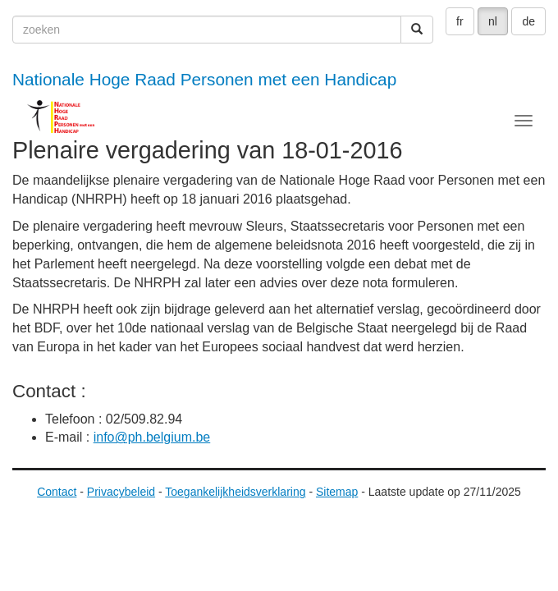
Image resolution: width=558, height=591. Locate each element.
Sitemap (337, 491)
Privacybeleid (121, 491)
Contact (56, 491)
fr (460, 21)
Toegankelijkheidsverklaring (235, 491)
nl (492, 21)
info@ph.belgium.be (152, 437)
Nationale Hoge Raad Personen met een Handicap (204, 79)
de (528, 21)
